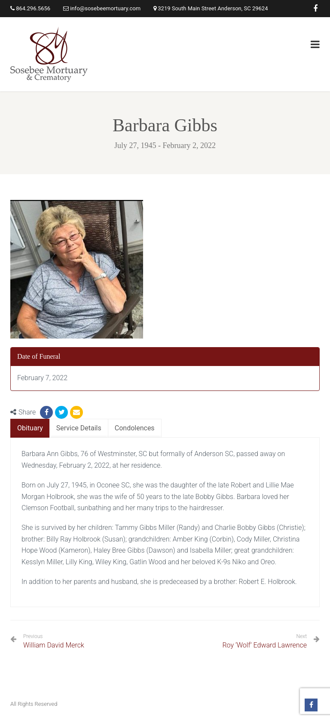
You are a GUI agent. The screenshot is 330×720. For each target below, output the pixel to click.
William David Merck (53, 641)
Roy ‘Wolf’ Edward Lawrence (264, 645)
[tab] (30, 428)
